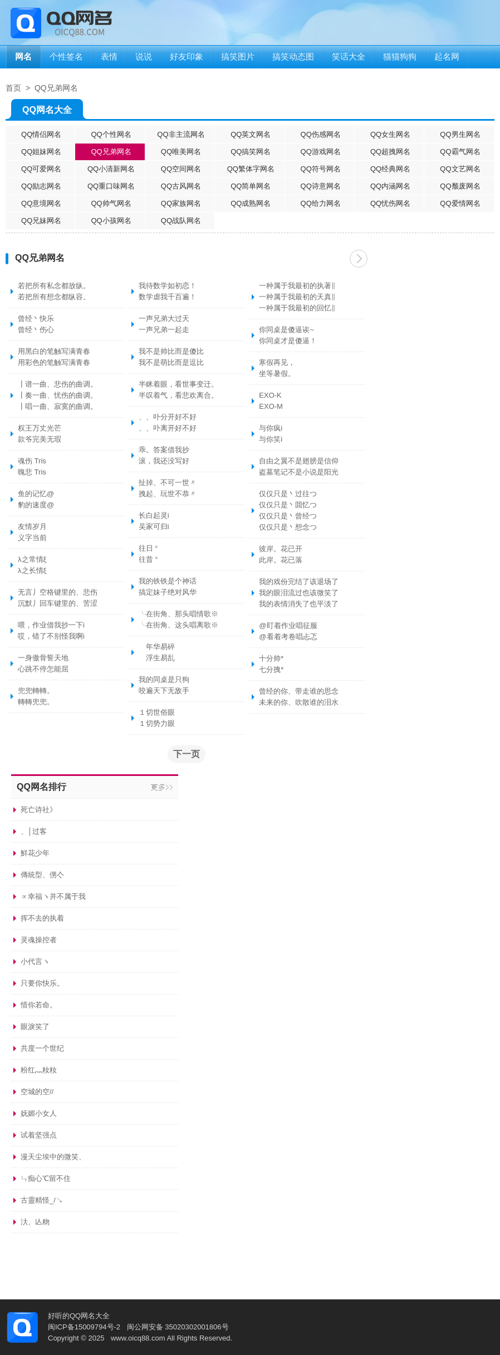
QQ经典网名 (390, 169)
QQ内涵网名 (390, 186)
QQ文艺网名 (460, 169)
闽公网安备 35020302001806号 (178, 1327)
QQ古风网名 (181, 186)
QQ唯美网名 (181, 151)
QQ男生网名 (460, 134)
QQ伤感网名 (321, 134)
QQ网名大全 (47, 112)
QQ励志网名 (41, 186)
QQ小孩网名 (111, 220)
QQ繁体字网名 (250, 169)
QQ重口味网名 (111, 186)
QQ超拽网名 (390, 151)
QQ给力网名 (321, 203)
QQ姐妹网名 (41, 151)
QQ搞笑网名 (251, 151)
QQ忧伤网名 (390, 203)
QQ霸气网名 (460, 151)
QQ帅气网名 (111, 203)
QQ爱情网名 (460, 203)
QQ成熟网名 (251, 203)
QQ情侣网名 (41, 134)
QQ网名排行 (41, 787)
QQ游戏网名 (321, 151)
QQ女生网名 (390, 134)
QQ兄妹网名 (41, 220)
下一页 (358, 259)
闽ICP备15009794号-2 (84, 1327)
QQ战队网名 (181, 220)
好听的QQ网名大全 (79, 1316)
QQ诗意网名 (321, 186)
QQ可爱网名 (41, 169)
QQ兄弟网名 (56, 87)
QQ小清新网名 (111, 169)
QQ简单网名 (251, 186)
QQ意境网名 (41, 203)
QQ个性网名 (111, 134)
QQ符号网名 (321, 169)
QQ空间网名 (181, 169)
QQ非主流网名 (180, 134)
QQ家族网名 (181, 203)
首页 (13, 87)
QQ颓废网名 (460, 186)
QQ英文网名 (251, 134)
